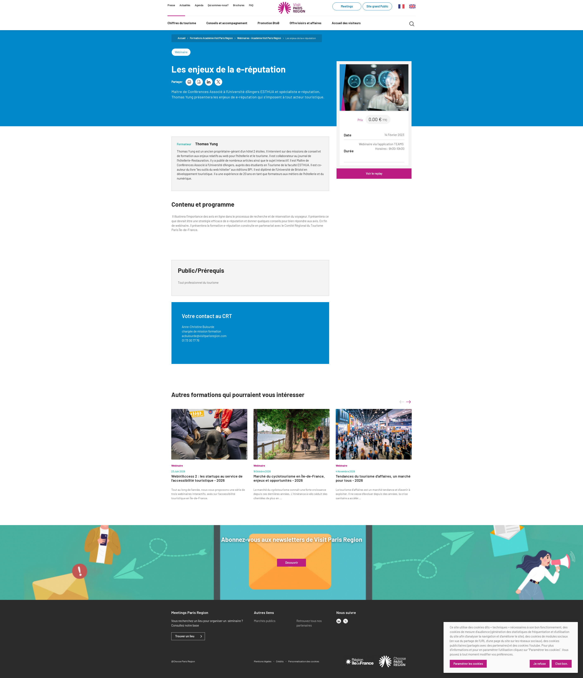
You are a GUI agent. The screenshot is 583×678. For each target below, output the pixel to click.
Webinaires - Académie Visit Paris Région (259, 38)
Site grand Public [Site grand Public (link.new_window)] (377, 6)
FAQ (251, 5)
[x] (345, 621)
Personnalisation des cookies (303, 661)
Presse (171, 5)
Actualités (185, 5)
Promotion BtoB (268, 23)
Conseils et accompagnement (226, 23)
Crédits (280, 661)
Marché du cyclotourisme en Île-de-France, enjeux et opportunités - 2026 (289, 478)
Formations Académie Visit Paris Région (211, 38)
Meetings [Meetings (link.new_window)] (347, 6)
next (408, 402)
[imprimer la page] (189, 82)
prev (402, 402)
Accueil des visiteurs (346, 23)
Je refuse (539, 663)
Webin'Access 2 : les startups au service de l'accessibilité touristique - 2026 (207, 478)
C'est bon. (561, 663)
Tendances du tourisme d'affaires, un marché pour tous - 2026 (373, 478)
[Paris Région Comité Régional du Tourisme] (291, 8)
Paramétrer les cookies (468, 663)
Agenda (199, 5)
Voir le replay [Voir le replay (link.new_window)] (374, 173)
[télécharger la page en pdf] (199, 82)
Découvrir (291, 562)
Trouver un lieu (184, 636)
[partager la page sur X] (218, 82)
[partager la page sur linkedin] (209, 82)
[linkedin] (338, 621)
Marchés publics (264, 621)
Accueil (182, 38)
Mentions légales (262, 661)
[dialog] (511, 647)
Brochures (238, 5)
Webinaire (181, 52)
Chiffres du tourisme (182, 23)
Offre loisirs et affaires (305, 23)
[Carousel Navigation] (405, 402)
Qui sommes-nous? (218, 5)
